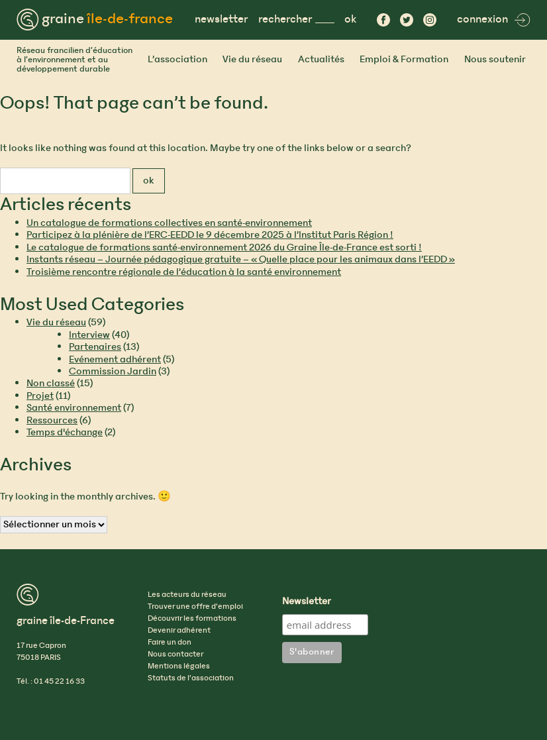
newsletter (221, 19)
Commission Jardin (112, 371)
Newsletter (306, 602)
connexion (493, 19)
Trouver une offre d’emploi (195, 607)
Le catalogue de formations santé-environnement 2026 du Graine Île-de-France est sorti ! (224, 247)
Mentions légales (179, 666)
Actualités (321, 59)
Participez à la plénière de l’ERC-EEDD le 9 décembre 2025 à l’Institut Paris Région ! (209, 235)
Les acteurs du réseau (187, 595)
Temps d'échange (64, 432)
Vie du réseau (252, 59)
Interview (89, 335)
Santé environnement (73, 408)
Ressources (51, 420)
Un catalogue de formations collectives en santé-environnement (169, 223)
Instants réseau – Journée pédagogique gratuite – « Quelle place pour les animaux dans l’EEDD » (240, 259)
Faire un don (169, 643)
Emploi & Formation (404, 59)
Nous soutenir (495, 59)
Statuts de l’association (191, 678)
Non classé (50, 383)
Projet (40, 396)
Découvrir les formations (192, 619)
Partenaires (95, 347)
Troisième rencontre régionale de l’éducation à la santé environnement (183, 272)
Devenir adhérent (179, 631)
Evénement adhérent (115, 359)
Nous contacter (175, 655)
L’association (177, 59)
